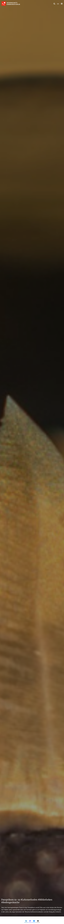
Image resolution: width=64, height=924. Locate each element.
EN (58, 3)
